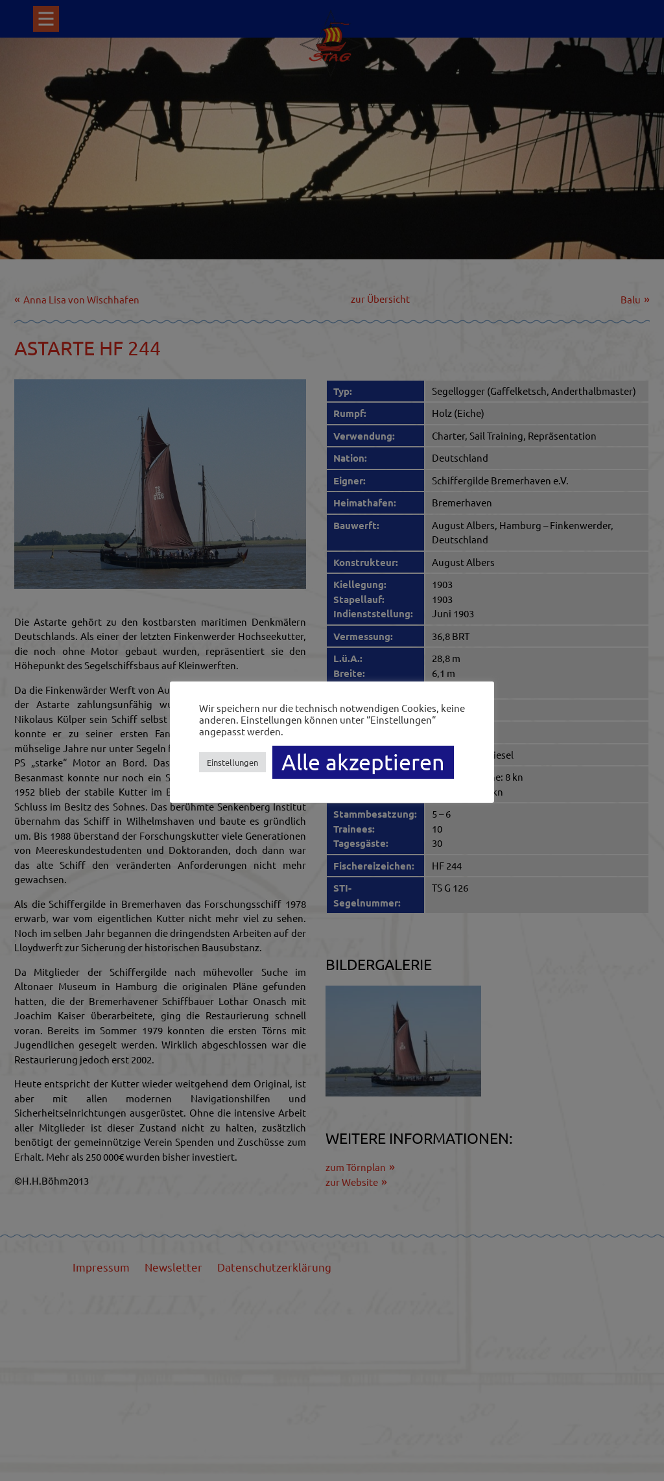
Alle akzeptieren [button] (363, 762)
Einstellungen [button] (232, 762)
